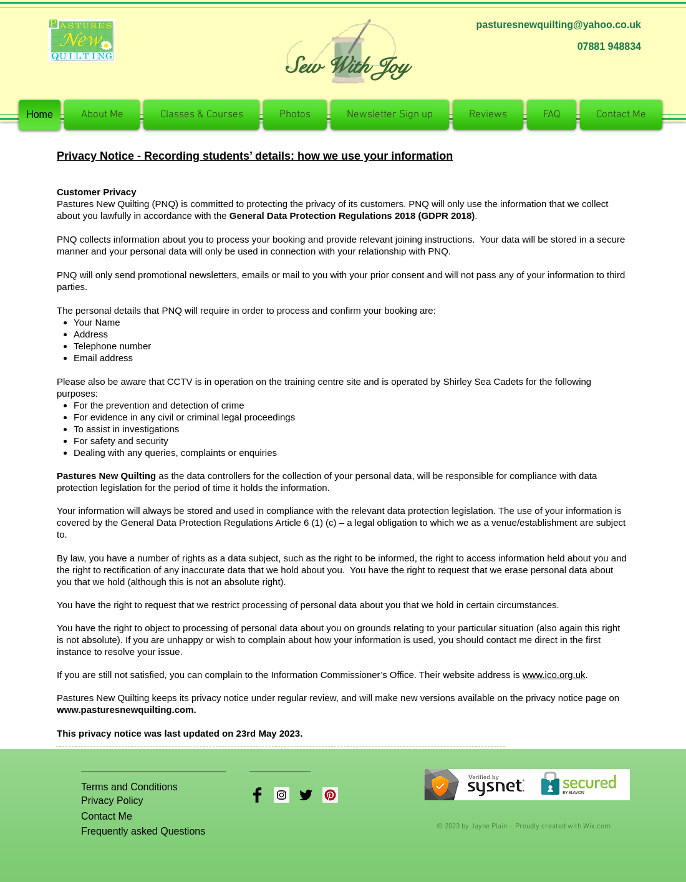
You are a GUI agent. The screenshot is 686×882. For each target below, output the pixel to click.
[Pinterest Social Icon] (330, 795)
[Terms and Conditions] (129, 787)
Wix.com (597, 826)
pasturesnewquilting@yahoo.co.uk (558, 24)
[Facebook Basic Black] (257, 795)
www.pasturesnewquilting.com (125, 709)
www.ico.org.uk (554, 674)
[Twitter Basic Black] (306, 795)
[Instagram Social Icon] (281, 795)
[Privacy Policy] (120, 801)
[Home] (39, 115)
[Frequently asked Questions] (146, 831)
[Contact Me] (112, 816)
